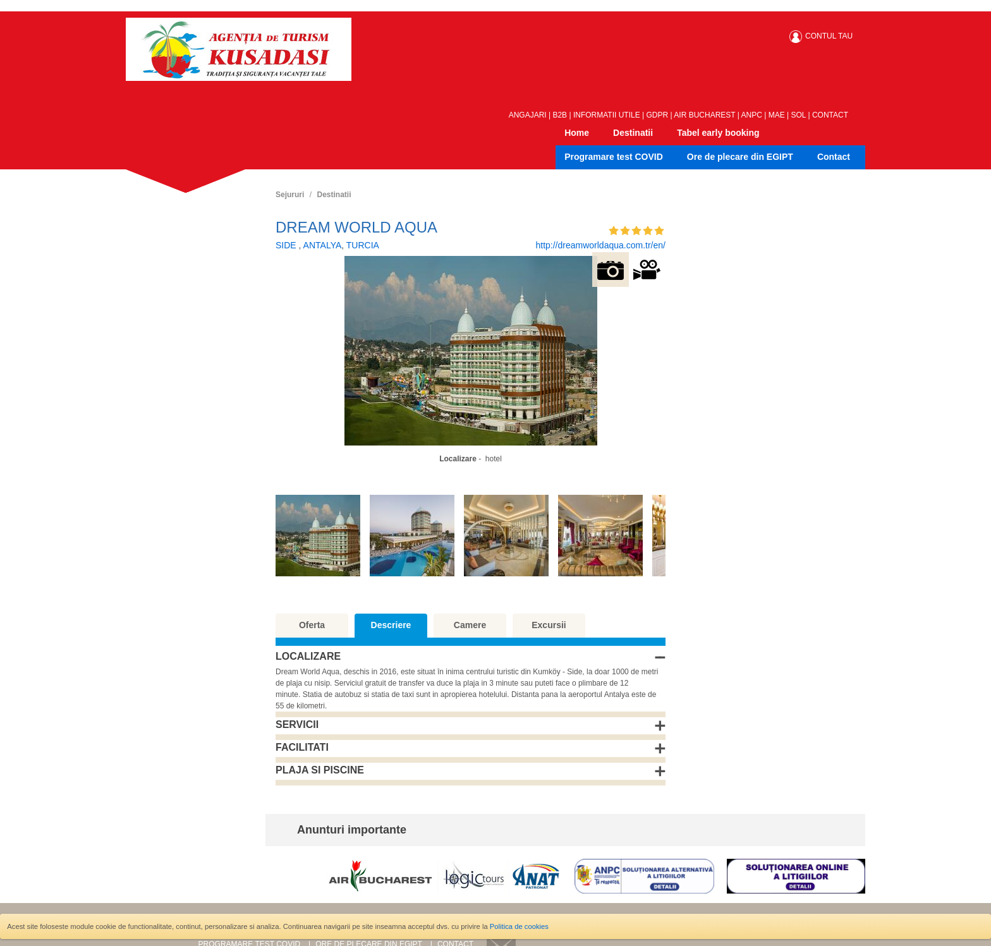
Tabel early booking (718, 133)
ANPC (751, 115)
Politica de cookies (519, 926)
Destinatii (633, 133)
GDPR (658, 115)
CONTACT (830, 115)
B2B (559, 115)
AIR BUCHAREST (704, 115)
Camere (470, 625)
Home (576, 133)
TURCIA (362, 245)
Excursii (549, 625)
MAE (777, 115)
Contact (833, 157)
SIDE (287, 245)
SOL (798, 115)
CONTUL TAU (829, 36)
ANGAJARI (528, 115)
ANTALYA (322, 245)
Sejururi (290, 194)
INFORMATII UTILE (606, 115)
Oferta (312, 625)
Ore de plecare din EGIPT (740, 157)
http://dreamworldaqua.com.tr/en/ (600, 245)
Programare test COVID (613, 157)
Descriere (391, 625)
